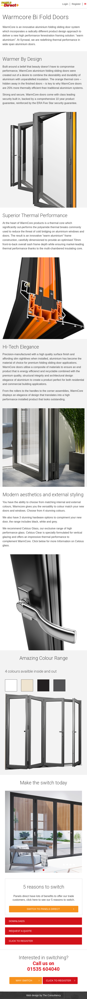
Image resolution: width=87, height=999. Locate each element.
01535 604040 (43, 969)
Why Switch (24, 980)
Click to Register (21, 941)
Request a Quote (20, 931)
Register (76, 4)
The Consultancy (52, 995)
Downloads (17, 921)
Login (65, 4)
